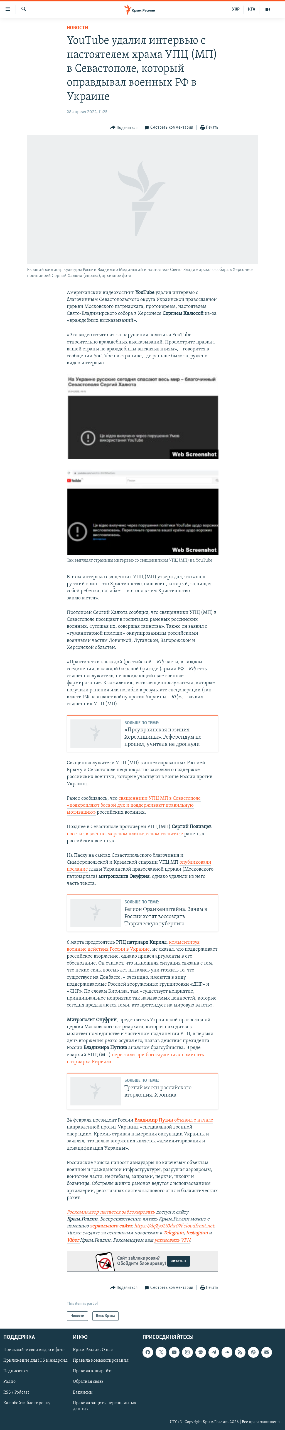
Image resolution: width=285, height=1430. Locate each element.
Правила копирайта (93, 1371)
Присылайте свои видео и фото (34, 1350)
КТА (251, 9)
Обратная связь (88, 1381)
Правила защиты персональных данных (104, 1406)
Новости (77, 28)
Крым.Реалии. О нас (93, 1350)
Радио (9, 1381)
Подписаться (15, 1371)
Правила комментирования (101, 1360)
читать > (178, 1261)
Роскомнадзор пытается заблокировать (111, 1212)
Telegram (173, 1233)
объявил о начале (173, 1120)
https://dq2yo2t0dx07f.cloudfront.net (174, 1226)
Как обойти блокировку (26, 1403)
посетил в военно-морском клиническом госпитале (125, 834)
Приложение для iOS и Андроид (35, 1360)
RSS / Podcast (16, 1392)
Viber (73, 1240)
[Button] (124, 127)
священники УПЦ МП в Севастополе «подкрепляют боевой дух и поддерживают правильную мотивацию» (134, 805)
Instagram (197, 1233)
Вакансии (83, 1392)
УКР (236, 9)
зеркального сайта (111, 1226)
